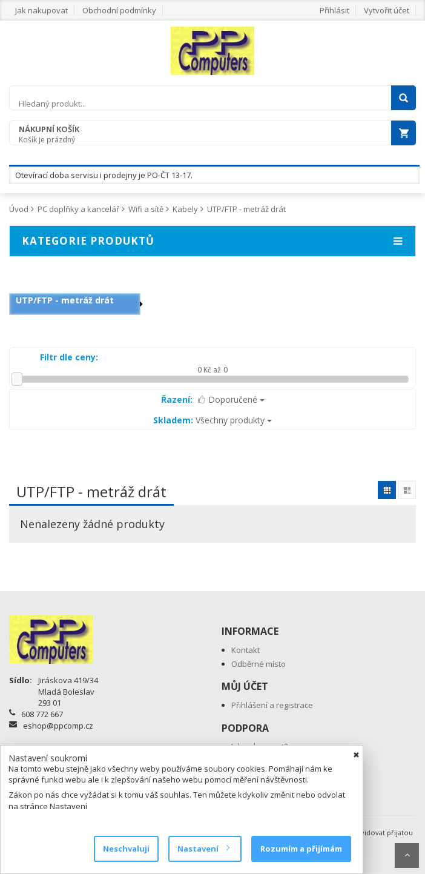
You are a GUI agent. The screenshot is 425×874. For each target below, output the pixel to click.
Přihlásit (334, 10)
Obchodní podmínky (119, 10)
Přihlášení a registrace (272, 705)
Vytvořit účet (386, 10)
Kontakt (245, 649)
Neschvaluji (126, 848)
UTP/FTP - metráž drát (246, 209)
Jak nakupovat (41, 10)
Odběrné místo (258, 663)
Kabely (185, 209)
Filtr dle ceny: (69, 357)
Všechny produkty (212, 420)
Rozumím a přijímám (301, 848)
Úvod (18, 209)
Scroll (407, 855)
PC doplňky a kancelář (78, 209)
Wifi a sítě (145, 209)
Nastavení (203, 848)
